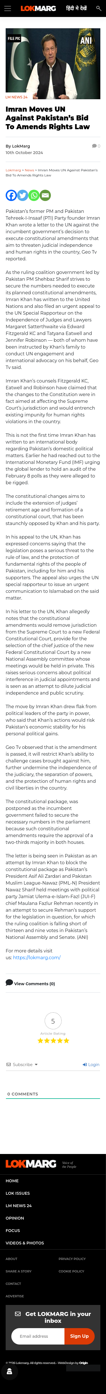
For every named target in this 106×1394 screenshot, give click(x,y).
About (11, 1259)
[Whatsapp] (34, 195)
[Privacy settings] (9, 1371)
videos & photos (25, 1243)
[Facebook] (11, 195)
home (12, 1180)
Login (91, 1064)
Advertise (15, 1296)
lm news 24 (19, 1205)
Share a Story (19, 1271)
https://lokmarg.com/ (36, 957)
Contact (13, 1284)
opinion (15, 1218)
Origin (83, 1363)
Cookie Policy (71, 1271)
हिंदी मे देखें (76, 8)
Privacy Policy (72, 1259)
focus (13, 1230)
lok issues (18, 1193)
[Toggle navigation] (7, 8)
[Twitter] (22, 195)
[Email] (45, 195)
